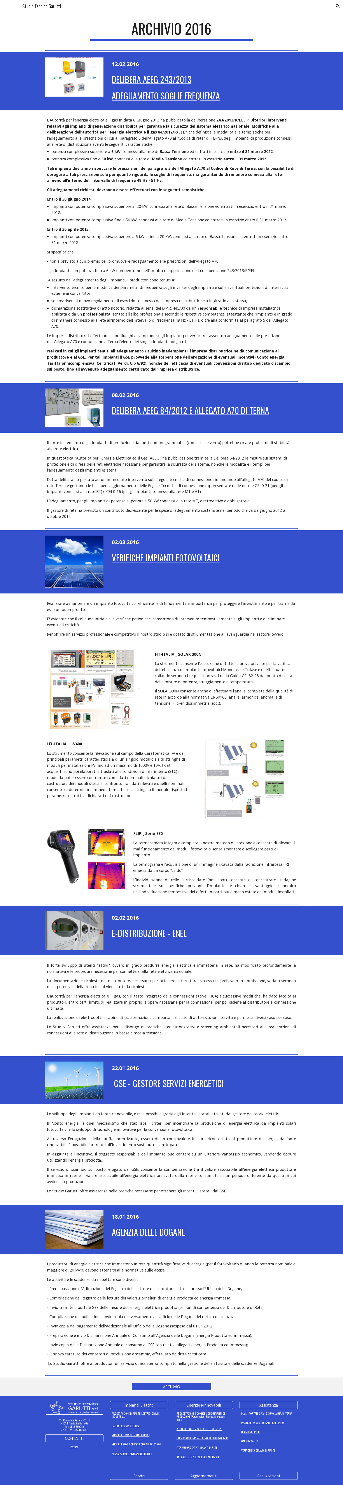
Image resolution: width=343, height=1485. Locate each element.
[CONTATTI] (74, 1438)
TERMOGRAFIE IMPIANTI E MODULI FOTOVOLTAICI (202, 1438)
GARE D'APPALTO (250, 1441)
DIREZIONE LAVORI (250, 1432)
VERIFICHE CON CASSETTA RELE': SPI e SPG (199, 1429)
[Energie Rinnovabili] (204, 1405)
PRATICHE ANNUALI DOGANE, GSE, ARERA (262, 1422)
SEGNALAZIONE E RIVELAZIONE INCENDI (132, 1454)
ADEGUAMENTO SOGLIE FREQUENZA (166, 95)
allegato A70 (253, 479)
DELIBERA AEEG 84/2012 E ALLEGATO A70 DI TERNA (190, 410)
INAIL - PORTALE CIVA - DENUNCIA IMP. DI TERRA (266, 1413)
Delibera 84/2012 (229, 458)
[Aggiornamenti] (204, 1476)
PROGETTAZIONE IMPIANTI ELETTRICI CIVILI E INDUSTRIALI (136, 1415)
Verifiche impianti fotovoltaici (166, 557)
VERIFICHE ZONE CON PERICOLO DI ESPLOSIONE (136, 1444)
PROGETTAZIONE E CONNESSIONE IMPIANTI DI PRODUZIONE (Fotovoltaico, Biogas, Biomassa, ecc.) (201, 1417)
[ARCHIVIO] (171, 1386)
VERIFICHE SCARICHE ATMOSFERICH (130, 1435)
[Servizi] (139, 1476)
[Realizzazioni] (269, 1476)
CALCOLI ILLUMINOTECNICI (126, 1426)
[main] (171, 30)
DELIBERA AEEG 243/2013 (151, 79)
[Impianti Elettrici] (139, 1405)
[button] (337, 6)
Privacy (74, 1447)
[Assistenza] (269, 1405)
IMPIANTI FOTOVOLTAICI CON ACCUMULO (198, 1457)
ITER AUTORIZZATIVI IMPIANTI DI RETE (197, 1447)
